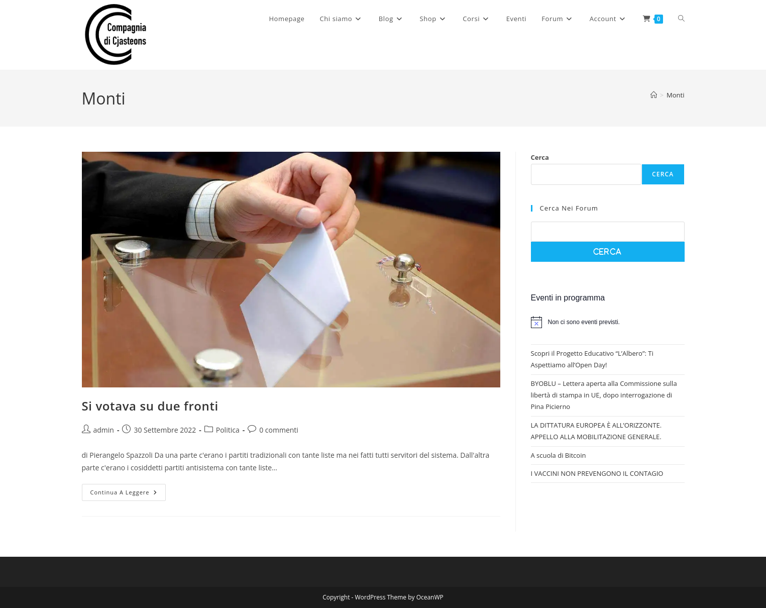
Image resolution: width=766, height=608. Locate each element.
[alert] (608, 322)
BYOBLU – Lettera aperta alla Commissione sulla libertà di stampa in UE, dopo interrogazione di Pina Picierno (604, 395)
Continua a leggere (128, 494)
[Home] (653, 94)
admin (103, 430)
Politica (228, 430)
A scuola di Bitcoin (558, 455)
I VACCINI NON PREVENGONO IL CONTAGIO (597, 473)
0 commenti (278, 430)
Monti (675, 94)
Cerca (540, 157)
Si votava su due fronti (150, 405)
